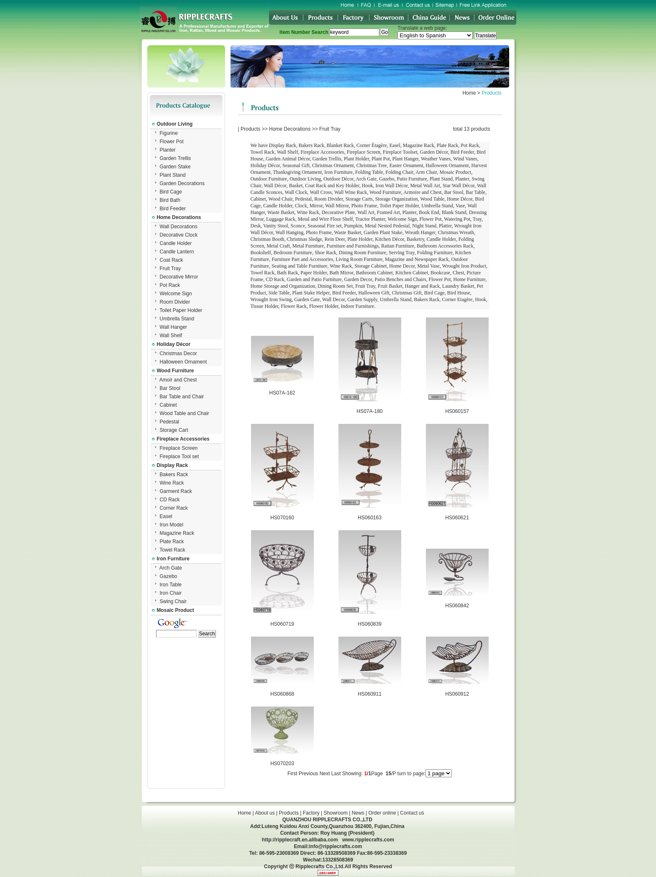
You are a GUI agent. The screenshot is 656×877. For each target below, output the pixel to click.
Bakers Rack (174, 474)
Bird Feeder (173, 209)
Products (250, 129)
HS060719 (282, 624)
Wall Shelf (171, 335)
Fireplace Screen (179, 448)
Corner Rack (174, 508)
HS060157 (457, 411)
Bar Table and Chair (182, 397)
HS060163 (370, 518)
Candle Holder (176, 243)
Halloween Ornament (183, 362)
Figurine (169, 133)
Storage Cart (174, 430)
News (358, 813)
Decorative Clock (179, 235)
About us (264, 813)
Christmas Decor (178, 353)
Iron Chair (171, 593)
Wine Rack (172, 483)
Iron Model (172, 525)
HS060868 (282, 694)
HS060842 (457, 606)
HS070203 (282, 763)
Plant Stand (173, 175)
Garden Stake (175, 167)
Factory (311, 813)
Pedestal (169, 422)
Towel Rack (172, 550)
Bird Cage (171, 192)
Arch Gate (170, 568)
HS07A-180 (369, 411)
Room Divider (175, 302)
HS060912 (457, 694)
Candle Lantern (177, 252)
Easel (166, 516)
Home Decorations (289, 129)
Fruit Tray (170, 268)
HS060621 (457, 518)
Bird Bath (170, 200)
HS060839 (370, 624)
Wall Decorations (178, 227)
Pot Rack (170, 285)
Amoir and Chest (178, 380)
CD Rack (170, 500)
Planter (168, 150)
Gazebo (168, 576)
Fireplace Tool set (179, 456)
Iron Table (171, 585)
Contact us (412, 813)
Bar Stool (170, 388)
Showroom (336, 813)
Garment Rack (176, 491)
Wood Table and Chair (184, 413)
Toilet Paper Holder (180, 310)
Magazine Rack (177, 533)
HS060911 (370, 694)
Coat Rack (171, 260)
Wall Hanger (173, 327)
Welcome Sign (176, 294)
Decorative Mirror (179, 277)
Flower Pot (172, 141)
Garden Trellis (175, 158)
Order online (382, 813)
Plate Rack (172, 541)
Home (469, 93)
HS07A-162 (282, 393)
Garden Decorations (182, 183)
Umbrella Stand (177, 319)
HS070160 (282, 518)
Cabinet (168, 405)
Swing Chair (173, 601)
